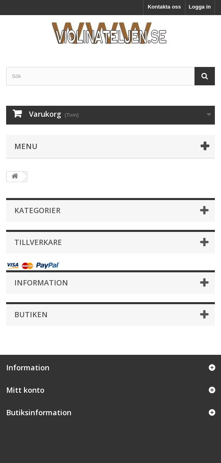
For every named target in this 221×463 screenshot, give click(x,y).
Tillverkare (38, 242)
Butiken (31, 314)
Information (41, 282)
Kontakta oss (164, 7)
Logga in (200, 7)
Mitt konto (25, 390)
